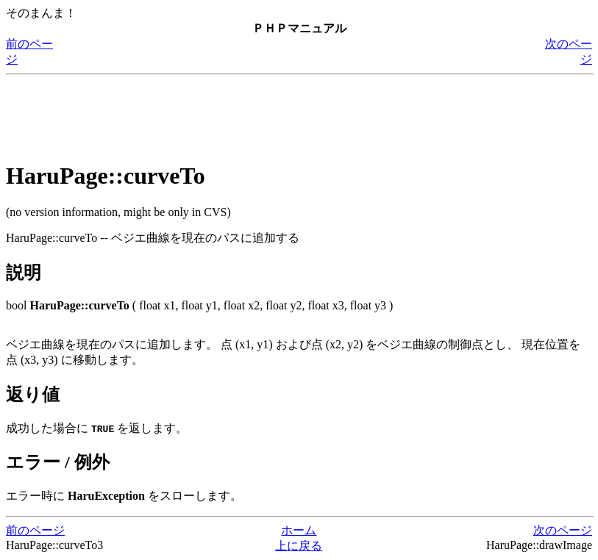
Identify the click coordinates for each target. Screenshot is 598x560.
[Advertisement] (273, 114)
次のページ (562, 530)
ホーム (298, 530)
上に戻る (298, 545)
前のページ (35, 530)
